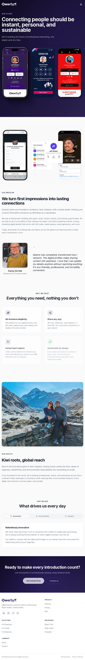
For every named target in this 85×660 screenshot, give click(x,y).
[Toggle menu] (81, 4)
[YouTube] (18, 613)
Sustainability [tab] (42, 516)
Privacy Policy (65, 657)
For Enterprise (7, 624)
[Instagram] (8, 613)
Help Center (49, 628)
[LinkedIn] (4, 613)
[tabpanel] (42, 534)
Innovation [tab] (15, 516)
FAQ (46, 611)
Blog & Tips (49, 624)
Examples (48, 632)
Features (48, 604)
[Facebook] (13, 613)
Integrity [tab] (69, 516)
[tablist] (42, 516)
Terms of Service (77, 657)
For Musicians (7, 632)
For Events (5, 628)
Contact (4, 646)
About (4, 642)
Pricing (47, 608)
